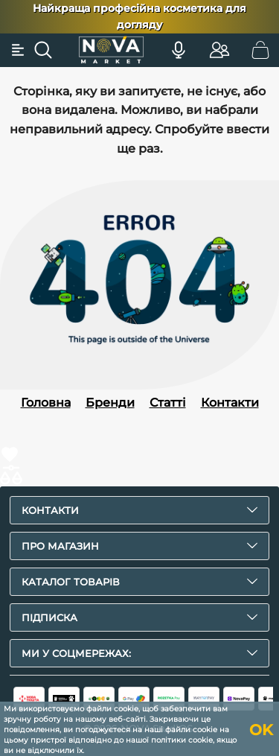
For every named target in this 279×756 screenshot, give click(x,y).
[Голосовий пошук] (178, 50)
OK (261, 730)
